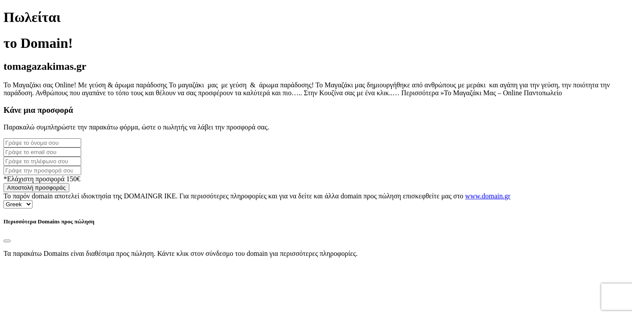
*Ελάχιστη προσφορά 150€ (42, 179)
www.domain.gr (487, 196)
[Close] (7, 241)
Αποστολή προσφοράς (36, 187)
